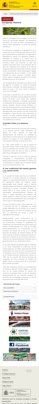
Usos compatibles (9, 288)
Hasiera (5, 370)
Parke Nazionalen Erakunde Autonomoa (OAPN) (24, 14)
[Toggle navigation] (34, 4)
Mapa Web (6, 378)
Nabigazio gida (7, 381)
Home (5, 14)
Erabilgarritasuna (8, 374)
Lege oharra (6, 385)
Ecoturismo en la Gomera (11, 291)
